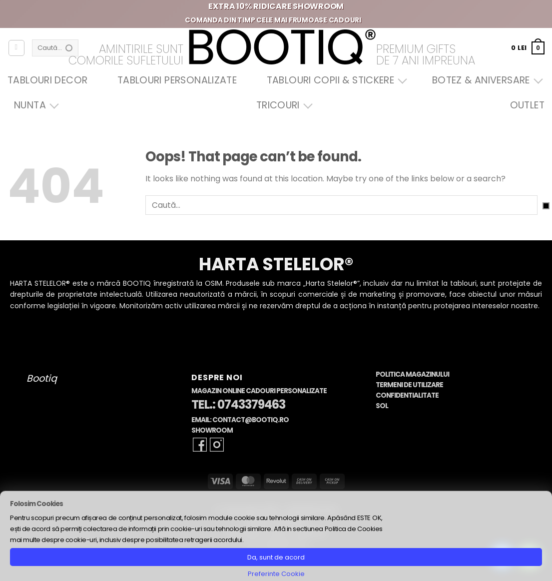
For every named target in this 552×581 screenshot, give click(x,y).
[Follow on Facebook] (200, 445)
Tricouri (282, 105)
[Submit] (546, 205)
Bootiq (41, 378)
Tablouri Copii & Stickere (335, 80)
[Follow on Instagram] (217, 445)
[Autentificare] (16, 48)
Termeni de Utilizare (409, 385)
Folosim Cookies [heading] (36, 504)
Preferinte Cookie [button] (276, 574)
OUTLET (527, 105)
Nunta (34, 105)
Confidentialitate (407, 395)
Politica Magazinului (412, 374)
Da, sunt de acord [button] (276, 557)
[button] (528, 47)
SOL (382, 406)
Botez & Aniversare (485, 80)
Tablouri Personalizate (177, 80)
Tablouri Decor (47, 80)
